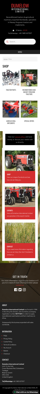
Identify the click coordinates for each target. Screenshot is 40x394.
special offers (20, 137)
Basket (6, 351)
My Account (7, 348)
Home (5, 59)
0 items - (21, 30)
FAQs (5, 335)
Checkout (7, 354)
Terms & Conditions (10, 345)
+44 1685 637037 (25, 33)
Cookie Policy (8, 341)
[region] (20, 375)
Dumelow (20, 7)
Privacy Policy (8, 338)
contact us (20, 285)
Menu (20, 51)
